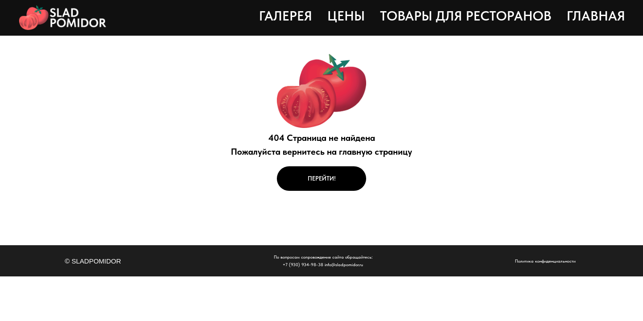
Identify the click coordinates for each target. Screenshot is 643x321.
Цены (346, 16)
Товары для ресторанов (465, 16)
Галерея (285, 16)
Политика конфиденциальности (545, 260)
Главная (596, 16)
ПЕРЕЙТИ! (322, 178)
